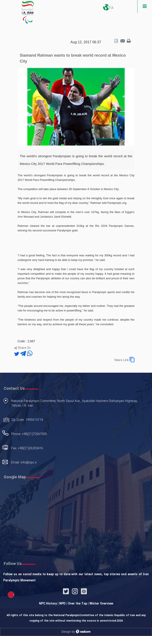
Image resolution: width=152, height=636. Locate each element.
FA (111, 8)
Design (66, 631)
